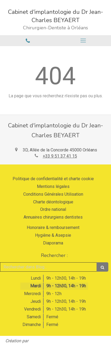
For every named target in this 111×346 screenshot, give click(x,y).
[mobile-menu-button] (83, 40)
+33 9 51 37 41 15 (60, 156)
